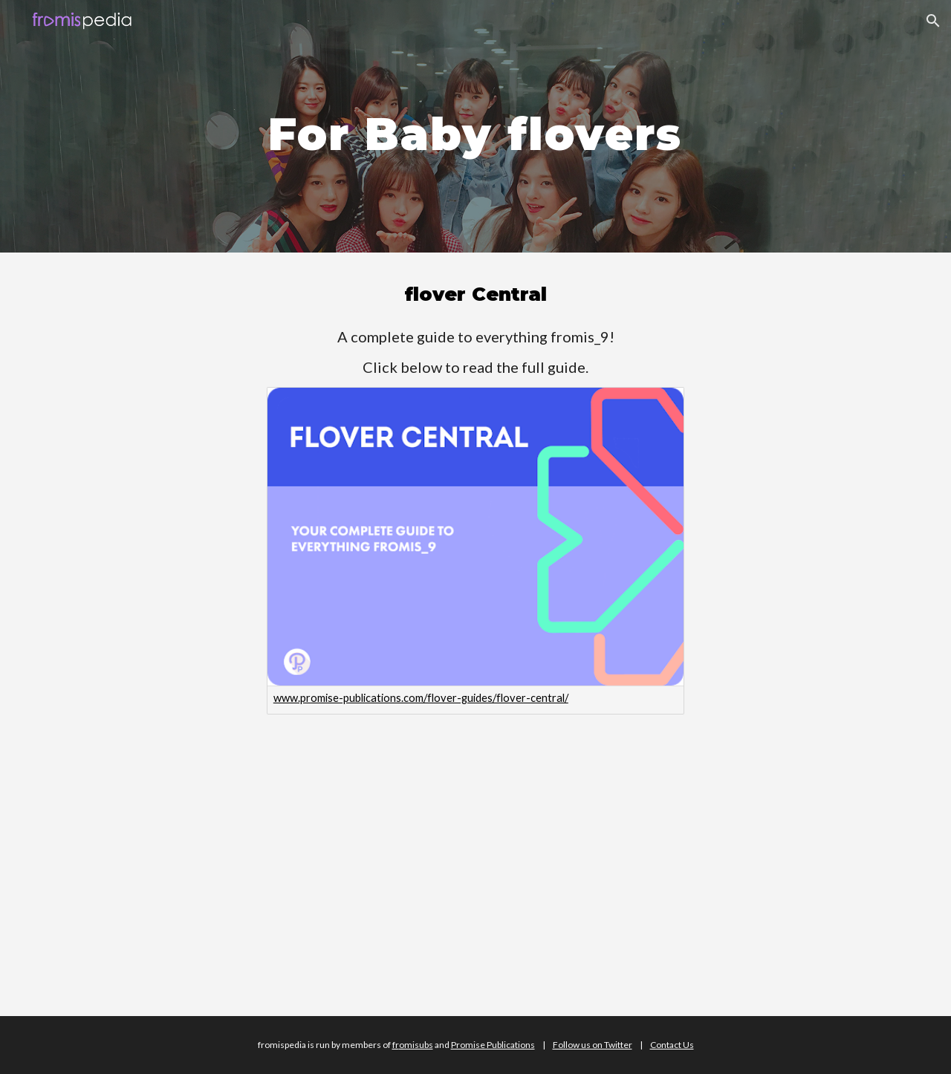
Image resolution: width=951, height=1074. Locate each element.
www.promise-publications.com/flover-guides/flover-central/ (420, 697)
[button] (933, 21)
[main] (475, 125)
